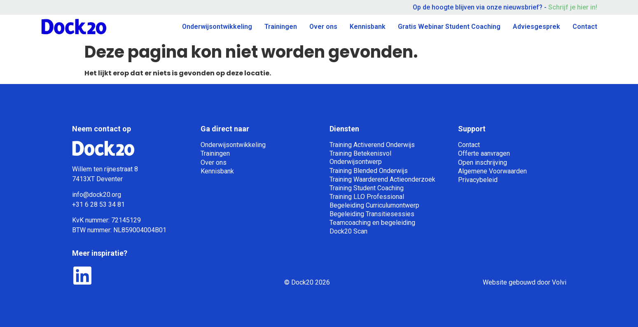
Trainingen (280, 26)
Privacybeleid (478, 180)
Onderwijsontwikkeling (217, 26)
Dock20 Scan (348, 231)
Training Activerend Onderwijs (372, 145)
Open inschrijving (482, 162)
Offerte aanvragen (484, 153)
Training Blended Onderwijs (369, 171)
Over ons (323, 26)
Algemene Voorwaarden (492, 171)
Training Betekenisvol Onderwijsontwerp (360, 157)
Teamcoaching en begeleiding (372, 223)
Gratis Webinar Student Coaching (449, 26)
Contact (585, 26)
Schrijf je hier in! (572, 7)
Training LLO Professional (367, 197)
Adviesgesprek (536, 26)
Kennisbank (368, 26)
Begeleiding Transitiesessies (372, 214)
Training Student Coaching (367, 188)
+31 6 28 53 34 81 (98, 204)
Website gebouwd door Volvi (524, 282)
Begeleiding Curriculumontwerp (374, 205)
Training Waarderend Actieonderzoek (382, 179)
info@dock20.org (96, 195)
